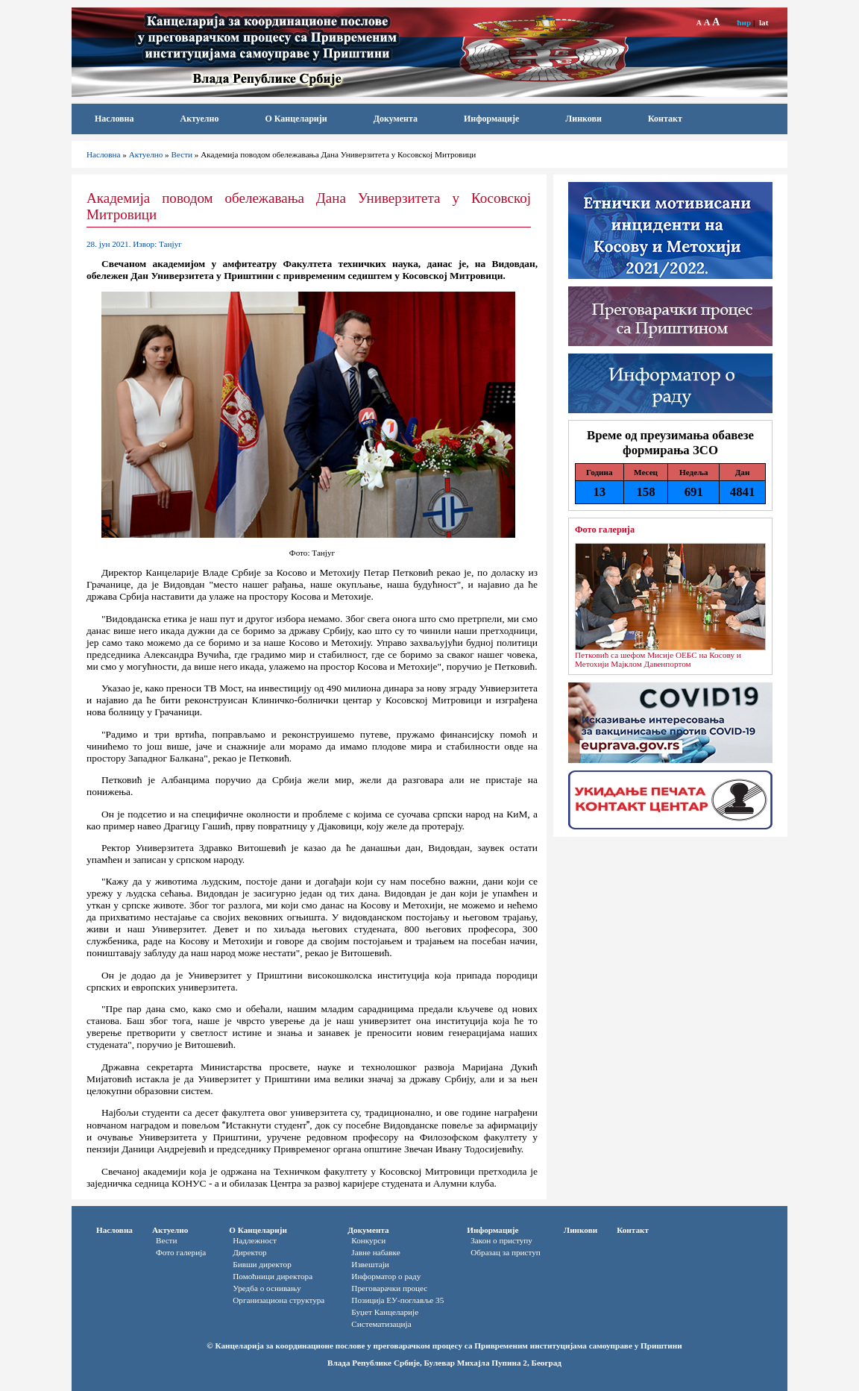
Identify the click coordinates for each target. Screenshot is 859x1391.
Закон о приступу (501, 1240)
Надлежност (255, 1240)
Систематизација (381, 1323)
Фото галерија (605, 529)
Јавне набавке (375, 1252)
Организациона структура (278, 1300)
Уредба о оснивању (267, 1288)
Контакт (665, 118)
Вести (182, 154)
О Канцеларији (296, 118)
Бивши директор (262, 1264)
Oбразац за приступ (506, 1252)
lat (763, 22)
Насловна (114, 118)
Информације (491, 118)
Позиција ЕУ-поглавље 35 (397, 1300)
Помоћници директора (272, 1276)
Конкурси (368, 1240)
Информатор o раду (386, 1276)
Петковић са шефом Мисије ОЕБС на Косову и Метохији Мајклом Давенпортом (658, 659)
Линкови (583, 118)
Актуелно (199, 118)
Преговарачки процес (389, 1288)
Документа (396, 118)
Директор (249, 1252)
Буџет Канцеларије (384, 1311)
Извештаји (369, 1264)
